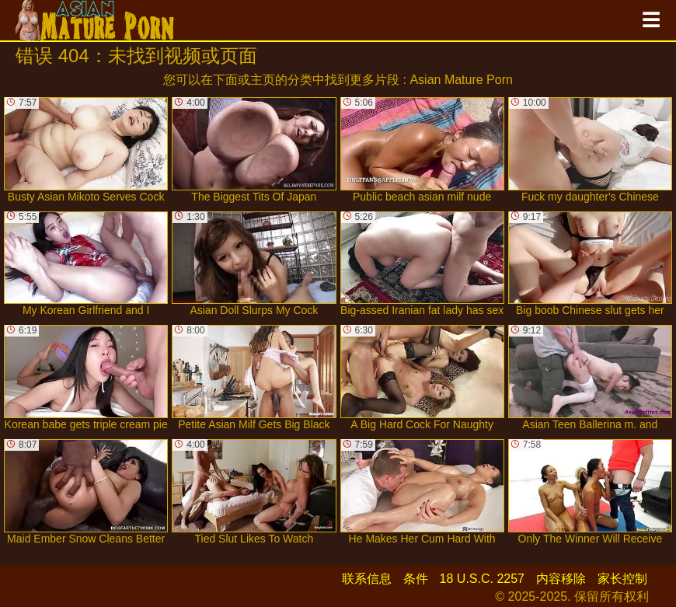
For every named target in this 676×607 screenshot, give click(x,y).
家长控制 (622, 578)
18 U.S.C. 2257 (482, 578)
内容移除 (561, 578)
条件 (415, 578)
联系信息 (367, 578)
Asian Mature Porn (461, 79)
